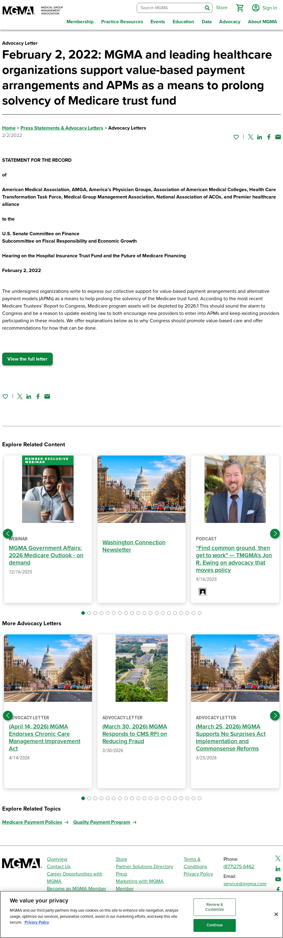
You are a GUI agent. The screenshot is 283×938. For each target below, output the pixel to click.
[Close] (276, 914)
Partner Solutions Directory (144, 866)
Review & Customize (214, 907)
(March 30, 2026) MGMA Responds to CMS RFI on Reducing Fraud (134, 733)
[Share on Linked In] (259, 135)
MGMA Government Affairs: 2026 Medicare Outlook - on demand (46, 554)
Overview (57, 858)
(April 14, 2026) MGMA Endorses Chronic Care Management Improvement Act (44, 736)
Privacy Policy (198, 873)
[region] (141, 914)
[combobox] (169, 7)
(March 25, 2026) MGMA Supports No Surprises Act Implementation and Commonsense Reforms (231, 736)
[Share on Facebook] (269, 135)
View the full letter (27, 358)
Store (121, 858)
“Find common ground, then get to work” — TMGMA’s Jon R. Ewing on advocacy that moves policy (234, 557)
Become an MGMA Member (76, 888)
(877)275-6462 (239, 866)
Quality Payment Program (101, 821)
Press (121, 873)
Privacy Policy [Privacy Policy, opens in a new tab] (37, 922)
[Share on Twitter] (250, 135)
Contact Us (59, 866)
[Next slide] (275, 532)
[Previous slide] (8, 532)
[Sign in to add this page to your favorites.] (236, 136)
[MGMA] (32, 11)
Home (9, 127)
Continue (215, 925)
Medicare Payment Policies (32, 821)
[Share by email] (278, 135)
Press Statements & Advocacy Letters (62, 127)
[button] (239, 7)
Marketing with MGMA (140, 880)
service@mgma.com (245, 883)
